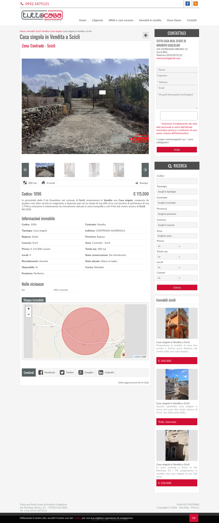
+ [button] (28, 309)
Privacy (195, 507)
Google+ (86, 372)
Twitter (66, 372)
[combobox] (177, 191)
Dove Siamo (174, 20)
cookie (77, 517)
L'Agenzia (97, 20)
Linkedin (106, 372)
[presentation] (178, 115)
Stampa (141, 182)
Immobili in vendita (150, 20)
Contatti (192, 20)
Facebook (46, 372)
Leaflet (137, 357)
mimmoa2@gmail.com (168, 58)
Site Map (184, 507)
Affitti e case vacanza (121, 20)
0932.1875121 (34, 3)
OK (194, 517)
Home (82, 20)
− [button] (28, 314)
